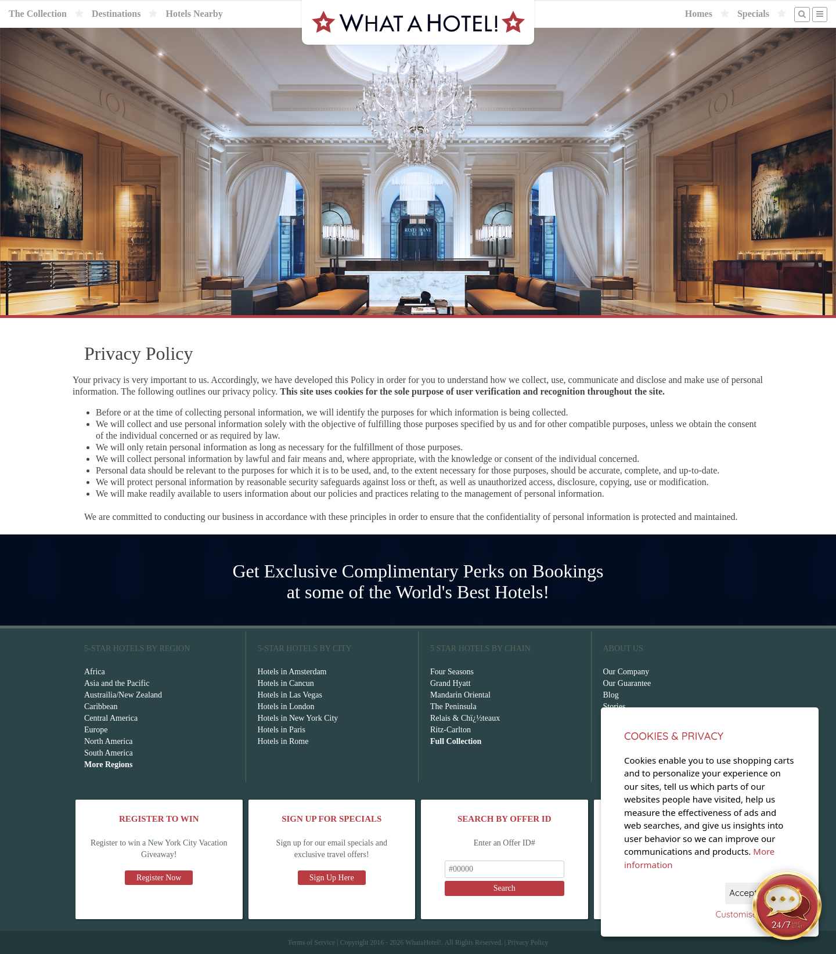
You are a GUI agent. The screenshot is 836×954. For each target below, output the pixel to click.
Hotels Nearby (193, 14)
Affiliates (618, 729)
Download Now (677, 866)
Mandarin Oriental (460, 695)
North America (108, 741)
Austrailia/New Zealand (123, 695)
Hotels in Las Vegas (290, 695)
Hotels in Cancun (286, 683)
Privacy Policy (527, 942)
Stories (614, 706)
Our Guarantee (627, 683)
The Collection (38, 14)
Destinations (116, 14)
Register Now (158, 877)
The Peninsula (453, 706)
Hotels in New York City (298, 718)
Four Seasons (452, 671)
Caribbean (101, 706)
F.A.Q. (614, 718)
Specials (753, 14)
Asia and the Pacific (116, 683)
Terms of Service (311, 942)
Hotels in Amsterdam (292, 671)
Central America (111, 718)
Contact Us (621, 741)
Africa (94, 671)
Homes (698, 14)
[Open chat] (787, 905)
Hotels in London (286, 706)
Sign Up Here (331, 877)
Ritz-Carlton (450, 729)
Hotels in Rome (283, 741)
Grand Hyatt (450, 683)
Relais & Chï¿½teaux (465, 718)
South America (108, 753)
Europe (95, 729)
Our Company (626, 671)
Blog (611, 695)
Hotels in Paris (281, 729)
